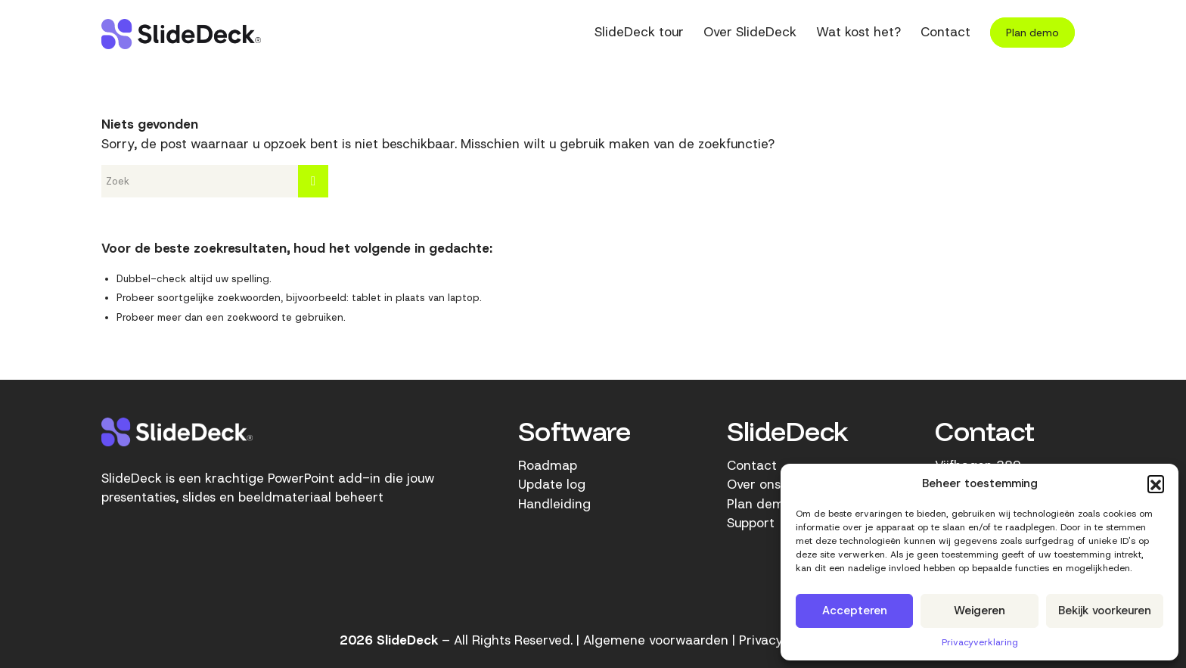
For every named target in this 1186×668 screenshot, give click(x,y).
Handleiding (554, 504)
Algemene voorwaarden (655, 640)
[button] (1155, 483)
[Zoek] (214, 181)
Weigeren (979, 610)
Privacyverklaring (980, 642)
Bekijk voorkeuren (1104, 610)
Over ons (754, 484)
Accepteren (854, 610)
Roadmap (547, 465)
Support (751, 522)
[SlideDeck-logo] (181, 34)
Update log (551, 484)
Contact (752, 465)
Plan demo (759, 504)
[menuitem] (639, 34)
